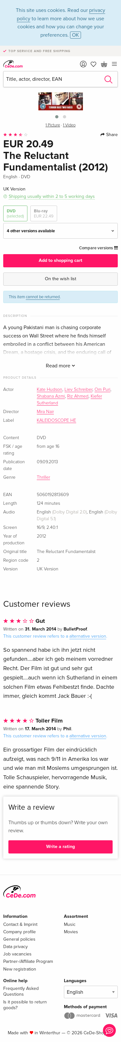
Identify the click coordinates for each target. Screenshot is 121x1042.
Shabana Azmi (51, 396)
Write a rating (60, 846)
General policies (19, 939)
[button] (57, 117)
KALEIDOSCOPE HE (56, 420)
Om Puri (102, 389)
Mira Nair (45, 412)
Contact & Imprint (20, 924)
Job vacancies (17, 954)
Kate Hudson (49, 389)
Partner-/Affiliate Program (28, 961)
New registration (19, 969)
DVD (15, 213)
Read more (60, 366)
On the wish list (60, 278)
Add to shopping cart (60, 260)
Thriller (43, 477)
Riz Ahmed (77, 396)
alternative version (87, 636)
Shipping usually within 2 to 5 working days (52, 196)
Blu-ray (44, 213)
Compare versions (98, 248)
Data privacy (15, 946)
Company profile (19, 932)
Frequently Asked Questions (21, 991)
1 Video (69, 125)
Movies (71, 932)
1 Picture (52, 125)
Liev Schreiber (78, 389)
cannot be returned (43, 297)
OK (75, 35)
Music (70, 924)
